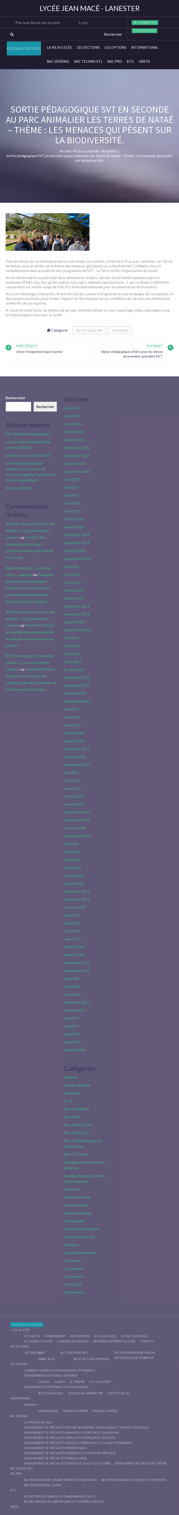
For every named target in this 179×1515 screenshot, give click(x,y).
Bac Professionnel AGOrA (42, 1485)
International (144, 47)
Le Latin (59, 1382)
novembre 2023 (76, 614)
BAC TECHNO (76, 1154)
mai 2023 (71, 645)
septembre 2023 (77, 630)
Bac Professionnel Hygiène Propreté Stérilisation (60, 1480)
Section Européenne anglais (134, 1353)
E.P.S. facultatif (100, 1382)
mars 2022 (72, 725)
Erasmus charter (75, 1411)
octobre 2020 (75, 828)
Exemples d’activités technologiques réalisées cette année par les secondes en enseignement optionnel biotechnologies (30, 588)
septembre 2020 (77, 836)
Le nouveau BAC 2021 (38, 1422)
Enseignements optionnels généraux (51, 1376)
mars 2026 (72, 424)
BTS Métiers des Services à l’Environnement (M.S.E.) (60, 1496)
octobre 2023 (75, 622)
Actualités (120, 330)
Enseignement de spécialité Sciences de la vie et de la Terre (67, 1463)
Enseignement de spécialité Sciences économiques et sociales (69, 1438)
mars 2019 (72, 939)
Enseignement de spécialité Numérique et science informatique (70, 1453)
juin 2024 (71, 566)
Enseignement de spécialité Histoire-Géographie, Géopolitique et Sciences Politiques (86, 1427)
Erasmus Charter (77, 1197)
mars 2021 (72, 788)
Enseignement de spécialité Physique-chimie (55, 1458)
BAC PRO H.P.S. (77, 1132)
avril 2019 (72, 931)
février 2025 (74, 519)
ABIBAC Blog (46, 1359)
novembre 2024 (76, 542)
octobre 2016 (75, 1050)
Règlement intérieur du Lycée (114, 1341)
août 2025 (72, 479)
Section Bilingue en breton (134, 1358)
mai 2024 (71, 574)
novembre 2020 (76, 820)
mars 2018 (72, 994)
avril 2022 (72, 717)
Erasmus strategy (78, 1213)
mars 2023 (72, 661)
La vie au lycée (59, 47)
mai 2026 (71, 408)
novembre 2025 (76, 455)
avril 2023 (72, 653)
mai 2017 (71, 1026)
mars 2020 (72, 867)
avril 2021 (72, 780)
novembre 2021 (76, 748)
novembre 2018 (76, 970)
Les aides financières (80, 1252)
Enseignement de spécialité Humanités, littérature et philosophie (71, 1433)
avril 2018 (72, 986)
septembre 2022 (77, 701)
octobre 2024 (75, 550)
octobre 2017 (75, 1010)
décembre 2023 (76, 606)
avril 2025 (72, 503)
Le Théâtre (77, 1382)
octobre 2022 (75, 693)
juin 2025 (71, 487)
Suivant (155, 346)
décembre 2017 (76, 1002)
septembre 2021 (77, 764)
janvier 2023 (74, 669)
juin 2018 (71, 978)
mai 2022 (71, 709)
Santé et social (119, 1393)
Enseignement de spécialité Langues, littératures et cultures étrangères (78, 1443)
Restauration (74, 1292)
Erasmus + (72, 1189)
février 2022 (74, 733)
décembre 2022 (76, 677)
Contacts (147, 1341)
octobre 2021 (75, 756)
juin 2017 (71, 1018)
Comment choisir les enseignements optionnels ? (60, 1370)
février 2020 (74, 875)
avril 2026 (72, 416)
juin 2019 (71, 915)
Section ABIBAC (19, 488)
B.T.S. (130, 61)
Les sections (88, 47)
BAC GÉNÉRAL (58, 61)
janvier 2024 (74, 598)
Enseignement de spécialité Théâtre (141, 1463)
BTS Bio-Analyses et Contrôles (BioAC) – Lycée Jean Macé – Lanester (30, 530)
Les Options (115, 47)
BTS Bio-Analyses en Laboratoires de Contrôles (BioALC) (64, 1502)
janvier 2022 (74, 741)
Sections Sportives (74, 1353)
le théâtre (71, 1244)
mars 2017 (72, 1042)
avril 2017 (72, 1034)
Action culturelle (89, 330)
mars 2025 (72, 511)
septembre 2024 (77, 558)
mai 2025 (71, 495)
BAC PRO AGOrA (78, 1125)
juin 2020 (71, 844)
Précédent (27, 346)
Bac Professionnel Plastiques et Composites (133, 1480)
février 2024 (74, 590)
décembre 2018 (76, 962)
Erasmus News (75, 1205)
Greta (144, 61)
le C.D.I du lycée (105, 1336)
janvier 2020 (74, 883)
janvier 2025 (74, 527)
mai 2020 (71, 851)
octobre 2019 (75, 907)
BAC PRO (114, 61)
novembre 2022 (76, 685)
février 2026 (74, 431)
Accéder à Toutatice (24, 48)
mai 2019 (71, 923)
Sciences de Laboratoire (85, 1393)
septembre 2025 (77, 471)
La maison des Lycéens (81, 1228)
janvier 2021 (74, 804)
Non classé (72, 1284)
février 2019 (74, 947)
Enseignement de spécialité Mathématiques (55, 1448)
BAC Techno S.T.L (88, 61)
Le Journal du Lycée (79, 1236)
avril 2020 (72, 859)
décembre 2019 (76, 891)
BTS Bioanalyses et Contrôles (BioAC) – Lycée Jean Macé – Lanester (29, 662)
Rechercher (15, 397)
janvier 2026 (74, 439)
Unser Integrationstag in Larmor (39, 352)
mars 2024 (72, 582)
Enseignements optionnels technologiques (56, 1387)
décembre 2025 (76, 447)
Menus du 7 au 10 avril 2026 (28, 455)
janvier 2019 (74, 954)
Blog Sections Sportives (92, 1359)
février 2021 (74, 796)
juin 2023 (71, 638)
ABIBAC (71, 1077)
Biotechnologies (50, 1393)
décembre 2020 (76, 812)
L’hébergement (55, 1336)
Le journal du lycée (38, 1341)
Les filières (72, 1260)
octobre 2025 (75, 463)
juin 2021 (71, 772)
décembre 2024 (76, 534)
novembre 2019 (76, 899)
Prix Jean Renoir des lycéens (42, 22)
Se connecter (145, 22)
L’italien (43, 1382)
